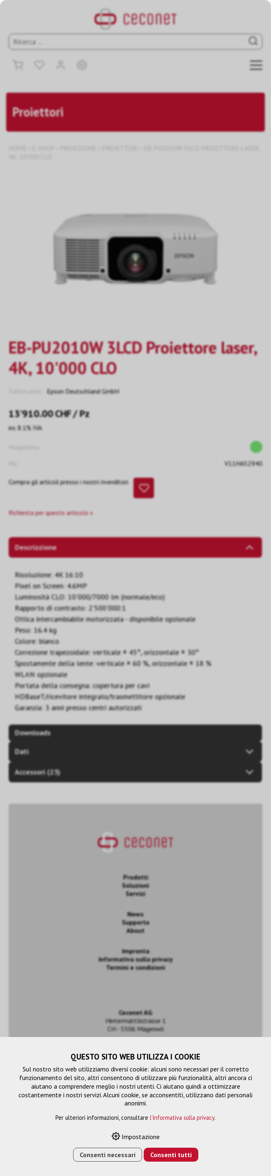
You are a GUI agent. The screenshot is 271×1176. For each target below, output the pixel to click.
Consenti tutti (171, 1155)
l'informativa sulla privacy (182, 1117)
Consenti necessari (108, 1155)
